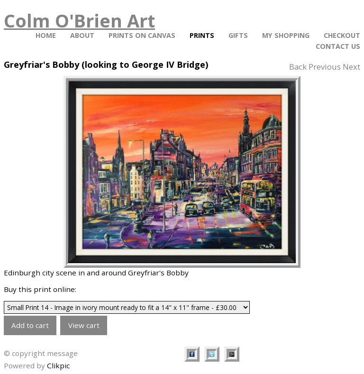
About (82, 35)
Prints (202, 35)
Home (46, 35)
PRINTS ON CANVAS (142, 35)
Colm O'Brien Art (79, 20)
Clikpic (58, 365)
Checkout (342, 35)
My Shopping (285, 35)
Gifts (238, 35)
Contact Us (338, 46)
